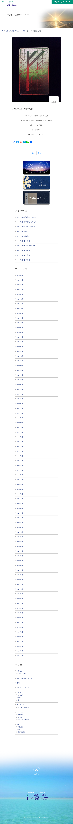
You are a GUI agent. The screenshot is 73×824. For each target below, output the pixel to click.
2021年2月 (20, 575)
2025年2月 (20, 346)
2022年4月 (20, 508)
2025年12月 (20, 299)
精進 (19, 697)
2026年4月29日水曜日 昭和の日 (26, 245)
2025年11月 (20, 304)
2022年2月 (20, 517)
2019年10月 (20, 651)
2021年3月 (20, 570)
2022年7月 (20, 494)
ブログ (19, 692)
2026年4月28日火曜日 (23, 250)
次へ (39, 153)
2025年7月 (20, 323)
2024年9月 (20, 370)
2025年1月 (20, 351)
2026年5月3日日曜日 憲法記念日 (26, 226)
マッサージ (20, 705)
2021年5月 (20, 560)
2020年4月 (20, 622)
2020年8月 (20, 603)
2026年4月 (20, 280)
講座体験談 (21, 732)
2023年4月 (20, 451)
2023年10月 (20, 422)
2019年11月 (20, 646)
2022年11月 (20, 475)
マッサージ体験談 (23, 707)
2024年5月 (20, 389)
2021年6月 (20, 556)
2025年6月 (20, 327)
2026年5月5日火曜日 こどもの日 (26, 217)
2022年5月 (20, 503)
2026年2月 (20, 289)
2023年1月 (20, 465)
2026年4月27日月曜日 (23, 255)
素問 (18, 683)
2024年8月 (20, 375)
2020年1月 (20, 636)
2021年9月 (20, 541)
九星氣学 (20, 727)
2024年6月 (20, 384)
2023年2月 (20, 460)
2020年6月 (20, 613)
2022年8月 (20, 489)
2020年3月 (20, 627)
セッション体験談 (23, 719)
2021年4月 (20, 565)
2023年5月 (20, 446)
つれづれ (20, 695)
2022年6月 (20, 498)
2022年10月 (20, 479)
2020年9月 (20, 598)
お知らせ (19, 671)
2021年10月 (20, 537)
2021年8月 (20, 546)
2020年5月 (20, 617)
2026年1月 (20, 294)
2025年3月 (20, 342)
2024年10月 (20, 365)
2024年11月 (20, 361)
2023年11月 (20, 418)
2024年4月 (20, 394)
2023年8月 (20, 432)
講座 (18, 724)
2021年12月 (20, 527)
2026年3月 (20, 284)
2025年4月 (20, 337)
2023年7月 (20, 437)
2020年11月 (20, 589)
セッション (20, 712)
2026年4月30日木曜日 (23, 241)
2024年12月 (20, 356)
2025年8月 (20, 318)
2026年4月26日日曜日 (23, 260)
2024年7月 (20, 380)
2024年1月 (20, 408)
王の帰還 (20, 714)
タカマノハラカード (23, 688)
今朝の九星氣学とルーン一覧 (15, 31)
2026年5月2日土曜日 (23, 231)
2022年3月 (20, 513)
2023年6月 (20, 441)
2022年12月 (20, 470)
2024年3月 (20, 399)
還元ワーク (21, 717)
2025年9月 (20, 313)
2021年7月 (20, 551)
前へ (33, 153)
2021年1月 (20, 579)
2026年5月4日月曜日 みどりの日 (26, 222)
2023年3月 (20, 456)
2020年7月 (20, 608)
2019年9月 (20, 655)
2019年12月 (20, 641)
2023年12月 (20, 413)
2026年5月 (20, 275)
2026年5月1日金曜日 (23, 236)
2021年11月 (20, 532)
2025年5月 (20, 332)
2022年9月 (20, 484)
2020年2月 (20, 632)
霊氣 (19, 729)
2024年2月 (20, 403)
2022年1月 (20, 522)
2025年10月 (20, 308)
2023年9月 (20, 427)
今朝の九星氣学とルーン (24, 678)
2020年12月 (20, 584)
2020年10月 (20, 594)
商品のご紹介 (22, 673)
